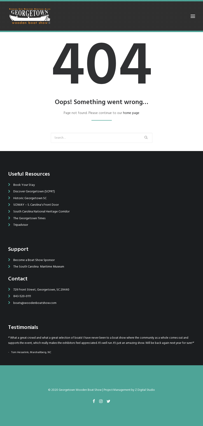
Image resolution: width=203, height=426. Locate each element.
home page (131, 113)
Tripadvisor (20, 225)
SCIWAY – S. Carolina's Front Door (36, 204)
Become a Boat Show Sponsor (34, 260)
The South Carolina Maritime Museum (38, 266)
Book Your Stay (24, 185)
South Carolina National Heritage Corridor (41, 211)
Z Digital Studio (145, 390)
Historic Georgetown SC (30, 198)
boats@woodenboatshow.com (34, 303)
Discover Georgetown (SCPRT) (34, 191)
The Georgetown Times (29, 218)
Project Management (117, 390)
